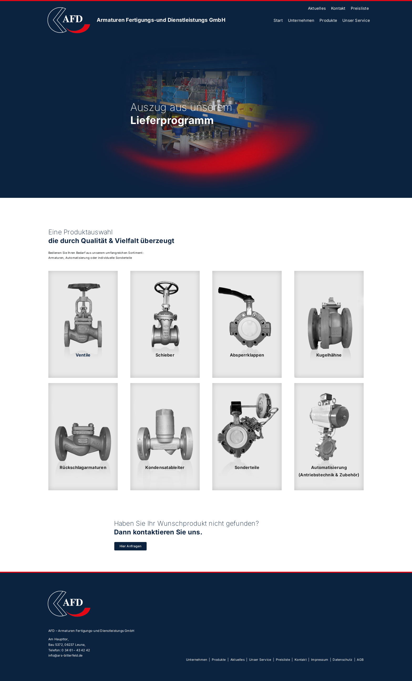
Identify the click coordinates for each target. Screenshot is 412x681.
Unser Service (260, 660)
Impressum (319, 660)
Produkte (219, 660)
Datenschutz (342, 660)
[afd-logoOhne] (68, 7)
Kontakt (301, 660)
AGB (360, 660)
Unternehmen (196, 660)
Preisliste (283, 660)
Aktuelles (237, 660)
